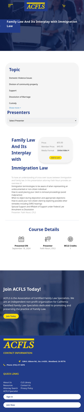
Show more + (15, 107)
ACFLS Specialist (10, 391)
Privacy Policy (27, 388)
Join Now (11, 405)
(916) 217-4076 (19, 365)
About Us (7, 382)
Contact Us (25, 385)
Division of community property (23, 84)
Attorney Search (10, 388)
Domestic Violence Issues (20, 78)
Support (12, 90)
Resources (8, 385)
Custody (13, 103)
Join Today (11, 316)
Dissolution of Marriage (19, 97)
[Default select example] (42, 120)
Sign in (10, 396)
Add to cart (55, 158)
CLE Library (26, 382)
